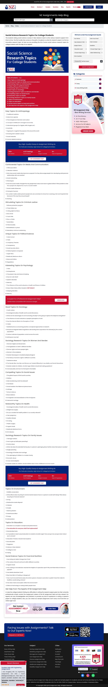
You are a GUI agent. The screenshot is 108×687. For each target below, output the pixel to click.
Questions (55, 7)
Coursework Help (9, 659)
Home (32, 7)
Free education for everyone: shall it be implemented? (22, 528)
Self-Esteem (30, 288)
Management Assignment (37, 654)
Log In (99, 7)
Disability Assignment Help (37, 667)
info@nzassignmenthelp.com (87, 672)
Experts (68, 7)
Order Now (88, 7)
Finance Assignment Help (37, 659)
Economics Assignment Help (38, 662)
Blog (62, 7)
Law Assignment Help (36, 657)
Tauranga (58, 662)
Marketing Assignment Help (38, 652)
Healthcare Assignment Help (38, 664)
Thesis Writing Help (9, 657)
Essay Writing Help (9, 649)
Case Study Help (9, 654)
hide (20, 78)
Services (40, 7)
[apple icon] (72, 629)
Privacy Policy (72, 682)
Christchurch (59, 657)
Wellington (58, 649)
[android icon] (72, 634)
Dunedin (57, 654)
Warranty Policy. (93, 682)
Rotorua (57, 667)
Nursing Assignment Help (37, 649)
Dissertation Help (9, 652)
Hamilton (57, 664)
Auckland (58, 652)
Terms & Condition (82, 682)
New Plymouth (59, 659)
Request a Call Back (16, 635)
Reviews (76, 7)
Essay (17, 26)
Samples (48, 7)
